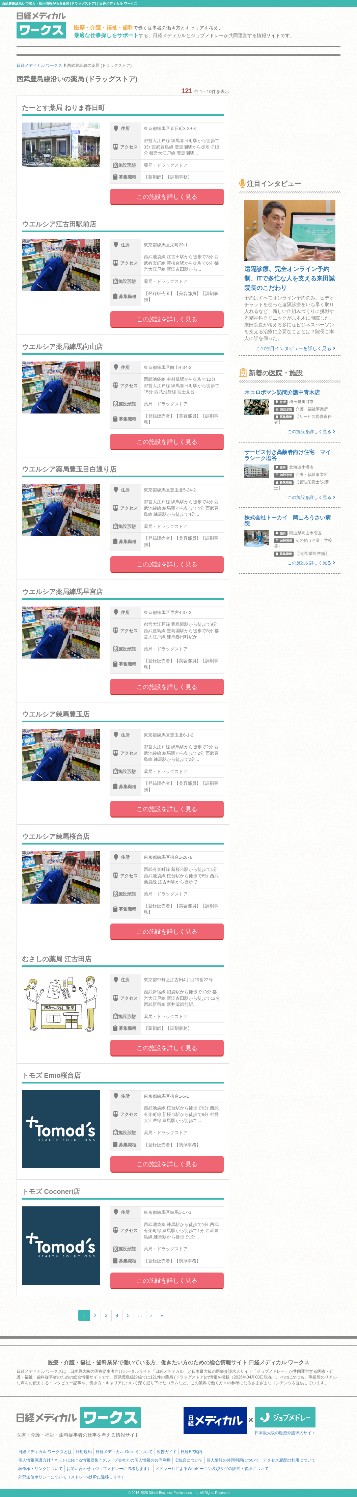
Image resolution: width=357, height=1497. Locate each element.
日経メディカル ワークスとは (45, 1451)
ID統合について (188, 1460)
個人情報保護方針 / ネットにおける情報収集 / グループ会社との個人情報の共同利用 (94, 1460)
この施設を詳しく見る (167, 196)
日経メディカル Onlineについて (124, 1451)
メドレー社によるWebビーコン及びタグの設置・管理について (212, 1468)
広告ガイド (167, 1451)
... (140, 1315)
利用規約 (84, 1451)
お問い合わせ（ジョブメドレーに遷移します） (109, 1468)
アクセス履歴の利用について (289, 1460)
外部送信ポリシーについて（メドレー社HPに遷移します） (71, 1477)
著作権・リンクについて (40, 1468)
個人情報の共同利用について (233, 1460)
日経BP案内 (191, 1451)
